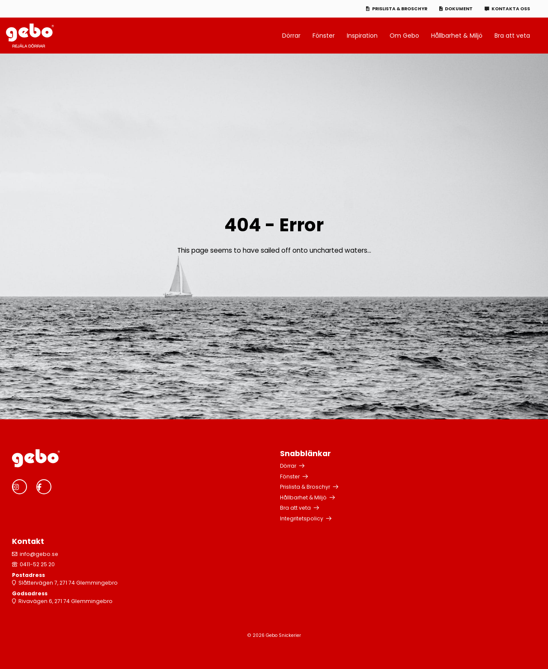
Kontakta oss (510, 9)
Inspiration (362, 35)
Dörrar (291, 35)
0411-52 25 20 (37, 564)
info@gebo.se (39, 554)
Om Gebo (404, 35)
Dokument (459, 9)
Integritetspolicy (301, 518)
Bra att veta (512, 35)
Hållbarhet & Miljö (456, 35)
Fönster (324, 35)
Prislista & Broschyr (399, 9)
